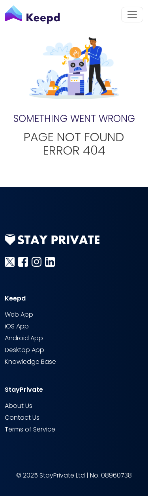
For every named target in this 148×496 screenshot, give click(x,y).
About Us (18, 406)
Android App (24, 338)
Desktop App (24, 350)
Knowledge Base (30, 362)
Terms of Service (30, 430)
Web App (19, 315)
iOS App (17, 327)
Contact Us (22, 418)
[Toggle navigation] (132, 14)
